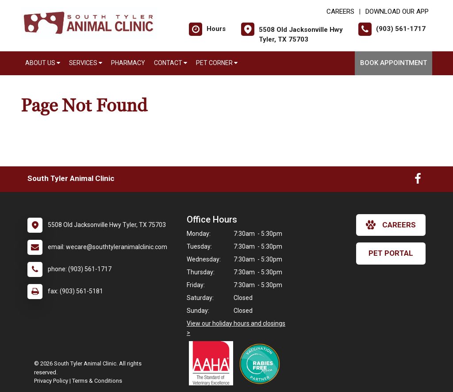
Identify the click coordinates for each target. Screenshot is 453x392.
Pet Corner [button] (217, 62)
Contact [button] (170, 62)
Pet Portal (391, 253)
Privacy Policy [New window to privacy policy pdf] (51, 380)
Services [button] (85, 62)
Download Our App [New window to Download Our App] (397, 11)
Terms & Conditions (97, 380)
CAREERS (340, 11)
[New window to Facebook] (418, 180)
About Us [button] (42, 62)
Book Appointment (393, 63)
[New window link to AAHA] (213, 363)
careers (391, 225)
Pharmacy (128, 62)
